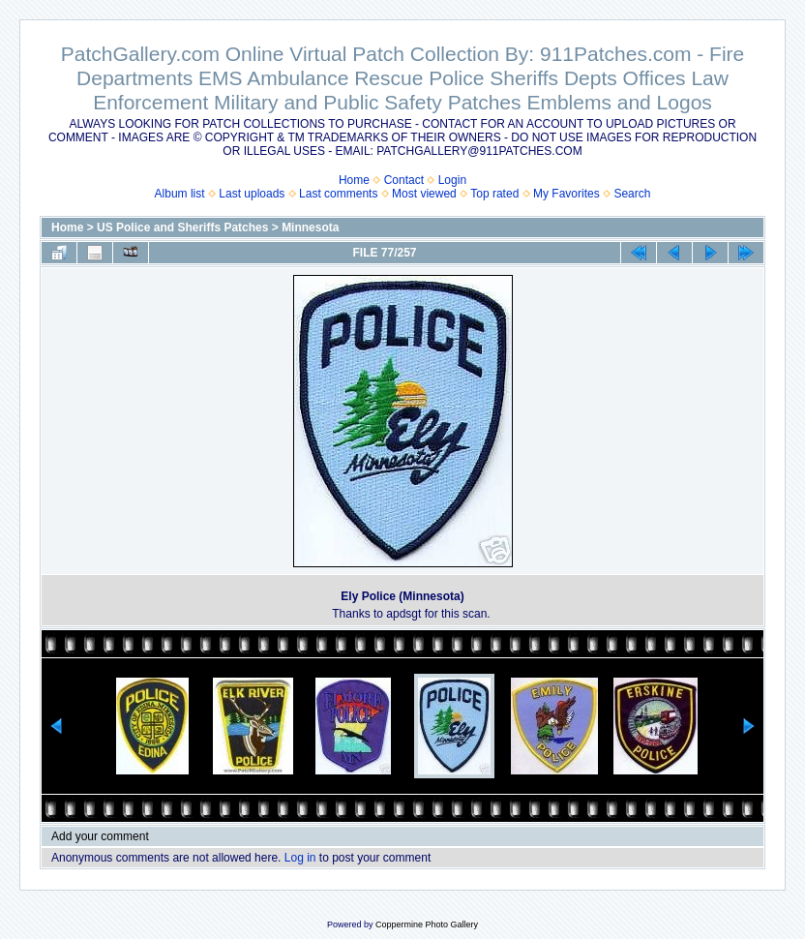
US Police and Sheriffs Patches (182, 227)
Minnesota (310, 227)
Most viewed (424, 193)
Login (452, 180)
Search (631, 193)
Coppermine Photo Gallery (426, 924)
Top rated (494, 193)
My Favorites (566, 193)
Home (354, 180)
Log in (300, 857)
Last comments (338, 193)
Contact (404, 180)
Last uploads (251, 193)
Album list (180, 193)
